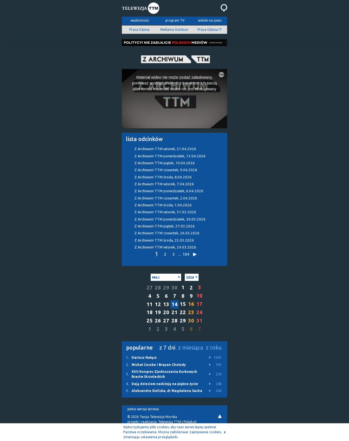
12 (158, 304)
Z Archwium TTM (164, 184)
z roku (214, 347)
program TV (174, 20)
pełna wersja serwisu (143, 409)
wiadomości (139, 20)
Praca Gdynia (139, 29)
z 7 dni (167, 347)
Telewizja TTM (169, 422)
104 (186, 254)
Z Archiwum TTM (165, 149)
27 (150, 288)
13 (166, 304)
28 (158, 288)
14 (174, 304)
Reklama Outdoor (174, 29)
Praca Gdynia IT (209, 29)
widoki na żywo (210, 20)
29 (166, 288)
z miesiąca (190, 347)
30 (174, 288)
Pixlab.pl (190, 422)
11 (150, 304)
